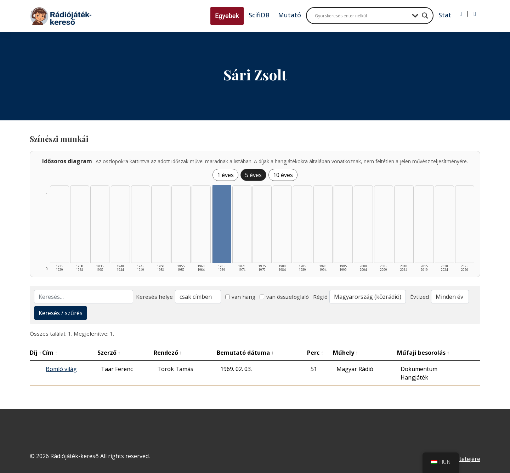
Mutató (289, 15)
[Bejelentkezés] (461, 14)
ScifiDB (259, 15)
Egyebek (227, 15)
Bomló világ (61, 369)
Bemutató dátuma (245, 353)
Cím (49, 353)
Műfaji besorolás (423, 353)
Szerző (108, 353)
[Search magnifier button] (425, 16)
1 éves (225, 175)
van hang (240, 296)
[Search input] (361, 16)
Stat (444, 15)
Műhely (345, 353)
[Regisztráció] (475, 14)
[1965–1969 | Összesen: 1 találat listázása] (221, 224)
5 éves (253, 175)
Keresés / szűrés (61, 313)
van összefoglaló (284, 296)
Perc (315, 353)
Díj (35, 353)
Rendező (168, 353)
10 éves (283, 175)
